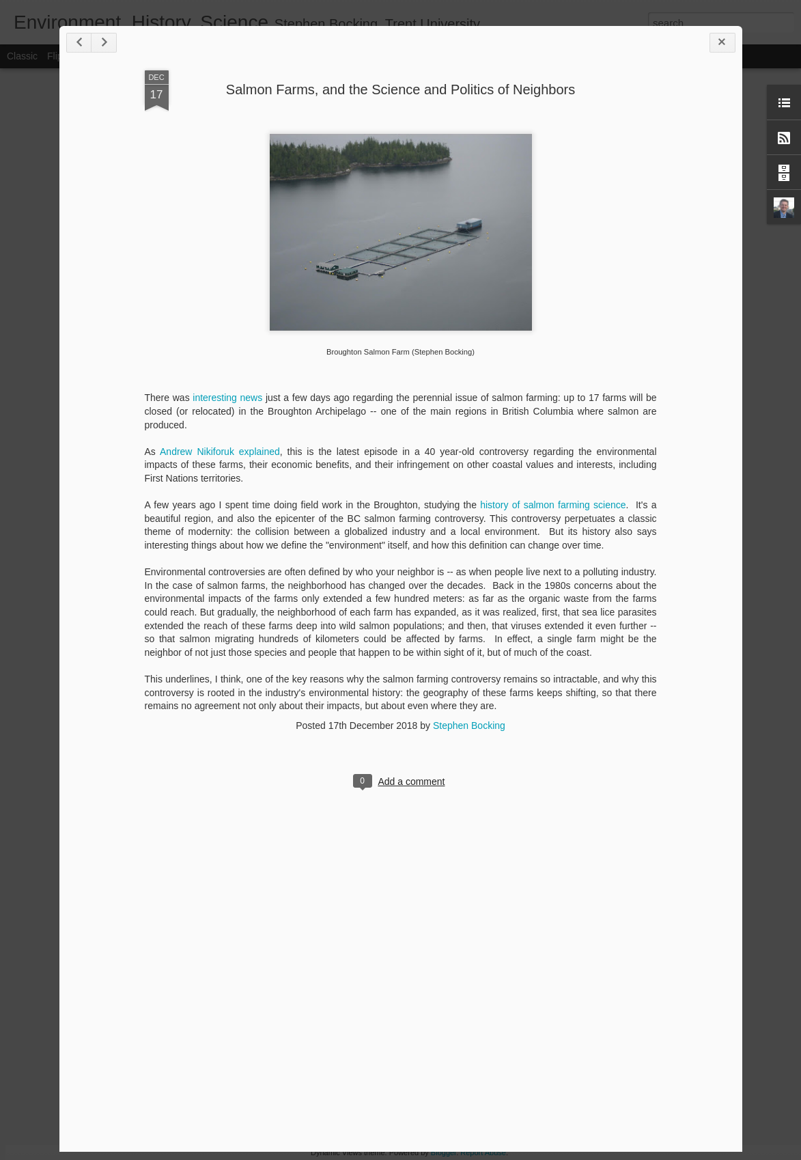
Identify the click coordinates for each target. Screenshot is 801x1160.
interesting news (227, 397)
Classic (22, 56)
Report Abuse (483, 1152)
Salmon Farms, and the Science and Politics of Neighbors (400, 89)
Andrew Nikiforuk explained (220, 451)
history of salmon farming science (553, 504)
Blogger (443, 1152)
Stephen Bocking (469, 725)
